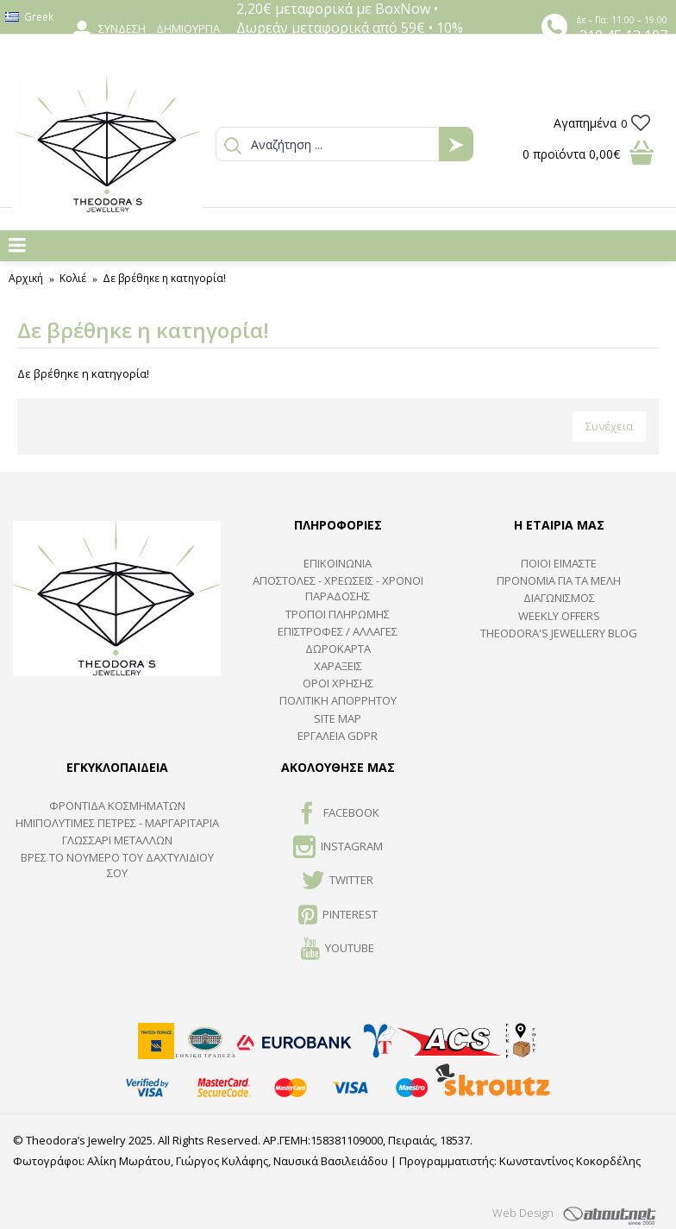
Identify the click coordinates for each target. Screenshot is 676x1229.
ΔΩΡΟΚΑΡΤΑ (338, 648)
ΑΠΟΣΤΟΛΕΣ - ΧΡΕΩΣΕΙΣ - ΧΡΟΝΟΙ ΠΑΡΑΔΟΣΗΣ (338, 588)
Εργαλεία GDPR (337, 735)
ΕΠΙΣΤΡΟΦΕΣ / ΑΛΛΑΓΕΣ (337, 631)
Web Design (523, 1212)
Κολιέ (72, 278)
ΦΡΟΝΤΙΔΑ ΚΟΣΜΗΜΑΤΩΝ (117, 805)
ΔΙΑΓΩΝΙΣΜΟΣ (559, 597)
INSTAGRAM (338, 847)
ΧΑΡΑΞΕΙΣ (338, 666)
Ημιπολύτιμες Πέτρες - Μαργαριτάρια (117, 823)
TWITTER (337, 881)
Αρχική (26, 278)
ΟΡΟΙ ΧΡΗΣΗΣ (338, 683)
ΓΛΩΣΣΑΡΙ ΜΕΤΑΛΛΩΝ (117, 840)
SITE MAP (337, 718)
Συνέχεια (609, 426)
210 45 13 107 (623, 35)
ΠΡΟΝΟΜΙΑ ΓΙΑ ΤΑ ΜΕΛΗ (559, 580)
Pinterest (338, 915)
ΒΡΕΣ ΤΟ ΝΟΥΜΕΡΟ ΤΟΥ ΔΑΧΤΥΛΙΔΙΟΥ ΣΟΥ (117, 865)
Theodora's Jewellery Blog (558, 633)
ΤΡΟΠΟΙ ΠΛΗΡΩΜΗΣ (337, 614)
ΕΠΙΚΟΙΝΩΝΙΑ (338, 563)
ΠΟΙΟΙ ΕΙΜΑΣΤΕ (559, 563)
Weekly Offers (559, 616)
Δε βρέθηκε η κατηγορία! (164, 278)
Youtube (337, 949)
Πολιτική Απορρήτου (338, 700)
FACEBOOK (337, 814)
